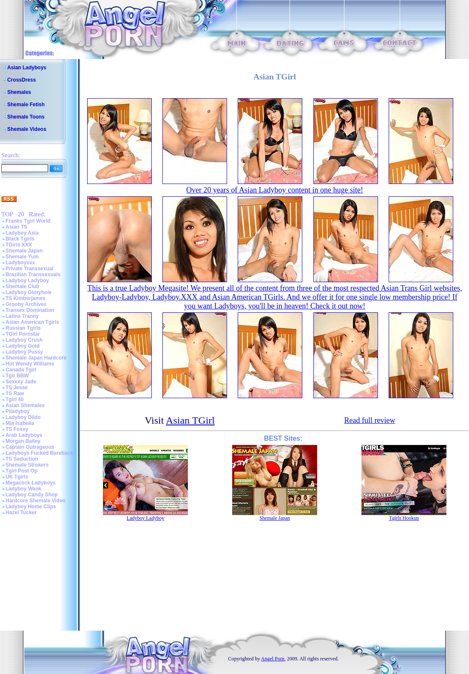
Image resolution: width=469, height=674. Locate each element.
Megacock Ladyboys (30, 483)
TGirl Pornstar (23, 334)
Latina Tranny (22, 316)
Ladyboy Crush (24, 340)
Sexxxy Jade (21, 382)
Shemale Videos (26, 129)
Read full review (369, 420)
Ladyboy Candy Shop (32, 495)
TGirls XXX (19, 245)
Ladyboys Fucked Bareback (39, 453)
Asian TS (16, 227)
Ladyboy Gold (23, 346)
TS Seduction (22, 459)
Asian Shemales (25, 405)
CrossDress (21, 80)
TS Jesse (17, 388)
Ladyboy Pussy (24, 352)
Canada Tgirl (21, 370)
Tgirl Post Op (21, 471)
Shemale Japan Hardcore (36, 358)
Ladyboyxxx (20, 263)
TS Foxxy (17, 429)
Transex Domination (30, 310)
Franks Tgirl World (28, 221)
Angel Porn (272, 659)
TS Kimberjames (25, 298)
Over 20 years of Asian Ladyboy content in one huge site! (274, 190)
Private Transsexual (30, 269)
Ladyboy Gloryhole (29, 292)
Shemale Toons (26, 117)
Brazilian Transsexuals (33, 275)
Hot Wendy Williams (30, 364)
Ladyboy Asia (22, 233)
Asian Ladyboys (26, 68)
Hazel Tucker (21, 512)
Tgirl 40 (15, 399)
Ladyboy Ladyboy (27, 280)
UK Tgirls (17, 477)
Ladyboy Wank (23, 489)
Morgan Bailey (23, 441)
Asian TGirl (190, 420)
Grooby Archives (26, 304)
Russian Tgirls (23, 328)
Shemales (19, 92)
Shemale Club (22, 286)
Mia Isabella (20, 423)
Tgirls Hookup (404, 518)
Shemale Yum (22, 257)
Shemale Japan (24, 251)
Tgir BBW (17, 376)
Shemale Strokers (27, 465)
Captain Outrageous (30, 447)
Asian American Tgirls (32, 322)
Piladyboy (18, 411)
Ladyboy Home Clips (31, 507)
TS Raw (15, 393)
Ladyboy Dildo (23, 417)
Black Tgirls (20, 239)
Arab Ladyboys (24, 435)
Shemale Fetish (26, 105)
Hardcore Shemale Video (35, 501)
